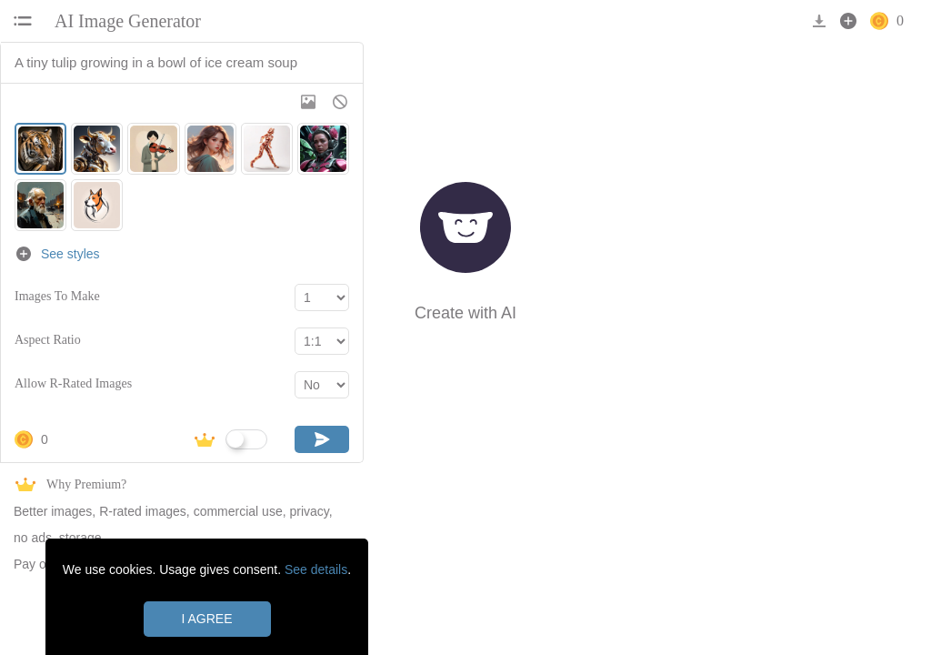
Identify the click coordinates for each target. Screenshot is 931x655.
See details (316, 569)
